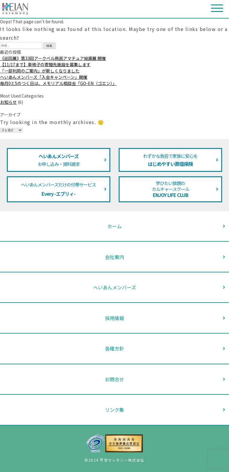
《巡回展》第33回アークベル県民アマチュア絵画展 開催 (53, 58)
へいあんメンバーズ (114, 287)
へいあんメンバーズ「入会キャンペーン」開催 (43, 77)
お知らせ (8, 102)
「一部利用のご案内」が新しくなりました (40, 71)
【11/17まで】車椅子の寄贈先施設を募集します (45, 64)
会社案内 (114, 256)
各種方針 (114, 348)
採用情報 (114, 318)
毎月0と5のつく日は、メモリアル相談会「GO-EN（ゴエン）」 (58, 83)
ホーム (114, 226)
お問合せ (114, 379)
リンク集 (114, 409)
